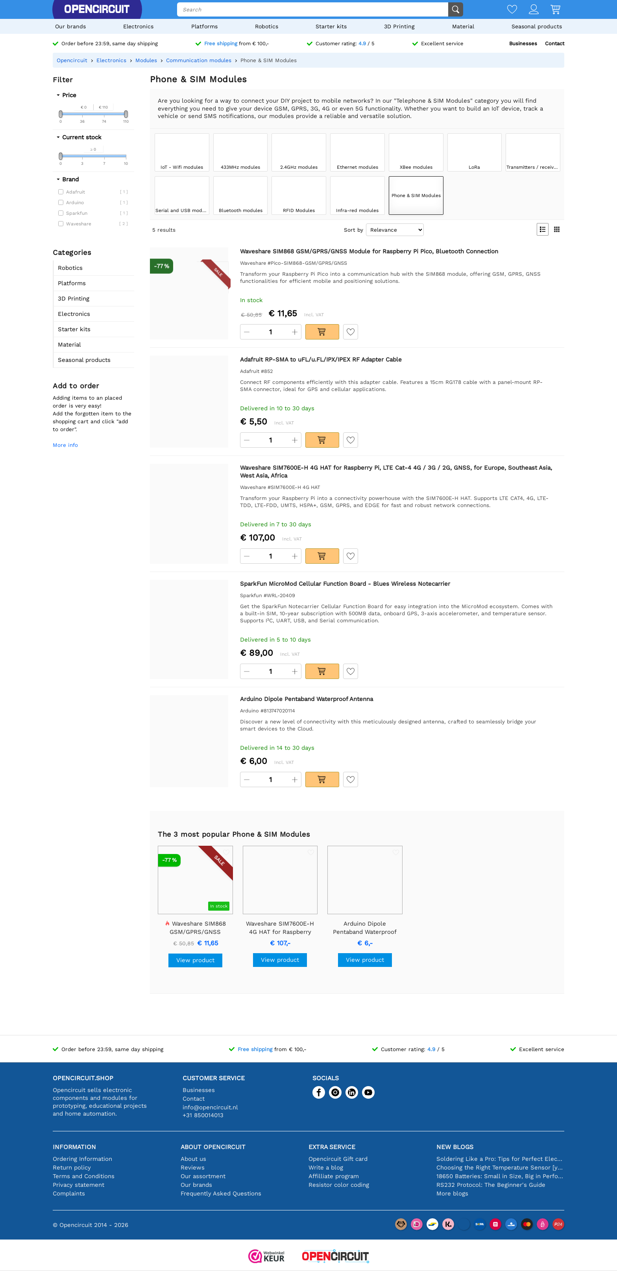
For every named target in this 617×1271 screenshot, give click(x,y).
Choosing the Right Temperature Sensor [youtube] (500, 1167)
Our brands (70, 26)
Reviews (193, 1167)
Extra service (331, 1147)
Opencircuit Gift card (338, 1158)
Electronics (138, 26)
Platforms (204, 26)
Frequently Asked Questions (221, 1193)
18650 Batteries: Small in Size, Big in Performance (500, 1176)
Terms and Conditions (84, 1176)
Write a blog (325, 1167)
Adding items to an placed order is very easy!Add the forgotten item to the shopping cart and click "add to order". (92, 413)
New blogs (454, 1147)
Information (74, 1147)
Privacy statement (78, 1184)
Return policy (72, 1167)
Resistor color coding (338, 1184)
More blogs (452, 1193)
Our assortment (203, 1176)
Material (463, 26)
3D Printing (399, 26)
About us (193, 1158)
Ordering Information (82, 1158)
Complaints (69, 1193)
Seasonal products (537, 26)
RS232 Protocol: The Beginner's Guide (490, 1184)
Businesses (523, 43)
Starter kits (331, 26)
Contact (554, 43)
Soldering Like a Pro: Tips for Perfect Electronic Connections (500, 1158)
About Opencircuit (213, 1147)
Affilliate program (333, 1176)
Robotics (266, 26)
